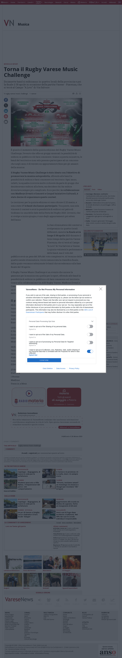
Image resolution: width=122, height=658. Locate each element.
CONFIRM (44, 360)
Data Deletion (48, 368)
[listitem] (61, 321)
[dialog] (61, 329)
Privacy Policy (74, 368)
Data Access (60, 368)
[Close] (101, 289)
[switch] (90, 326)
